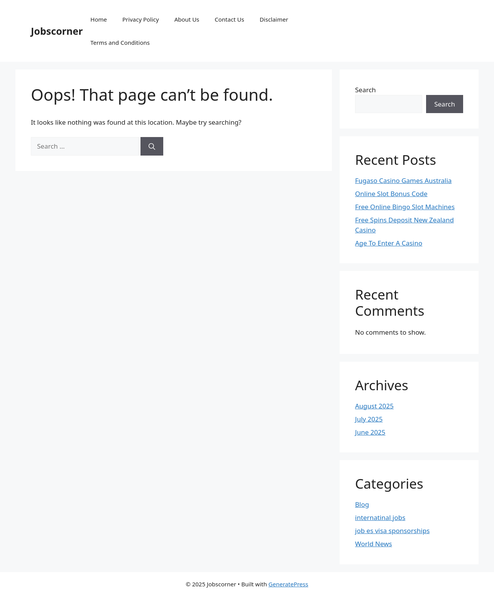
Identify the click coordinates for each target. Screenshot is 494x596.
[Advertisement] (418, 29)
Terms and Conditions (120, 42)
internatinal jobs (380, 517)
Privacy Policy (140, 19)
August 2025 (374, 405)
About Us (187, 19)
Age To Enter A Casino (388, 243)
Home (98, 19)
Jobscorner (57, 30)
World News (373, 543)
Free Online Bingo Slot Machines (405, 206)
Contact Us (229, 19)
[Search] (151, 146)
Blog (362, 504)
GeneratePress (288, 584)
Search (365, 89)
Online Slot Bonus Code (391, 193)
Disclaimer (274, 19)
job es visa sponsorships (392, 530)
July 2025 (369, 419)
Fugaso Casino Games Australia (403, 180)
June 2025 (370, 432)
